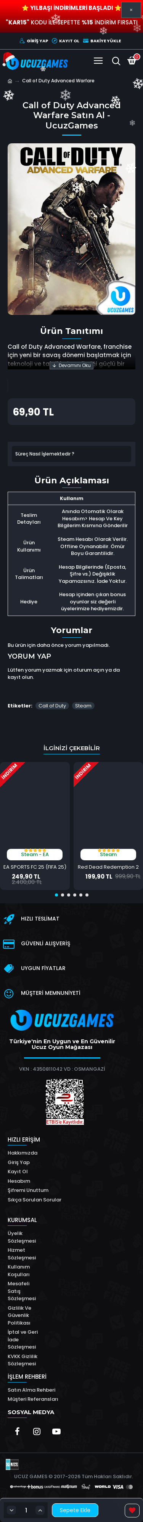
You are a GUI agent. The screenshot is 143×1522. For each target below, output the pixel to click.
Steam (83, 705)
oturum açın (88, 670)
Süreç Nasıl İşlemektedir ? (44, 454)
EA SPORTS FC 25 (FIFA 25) (34, 867)
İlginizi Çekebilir (71, 748)
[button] (56, 895)
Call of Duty (52, 705)
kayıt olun (20, 677)
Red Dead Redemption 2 (108, 867)
